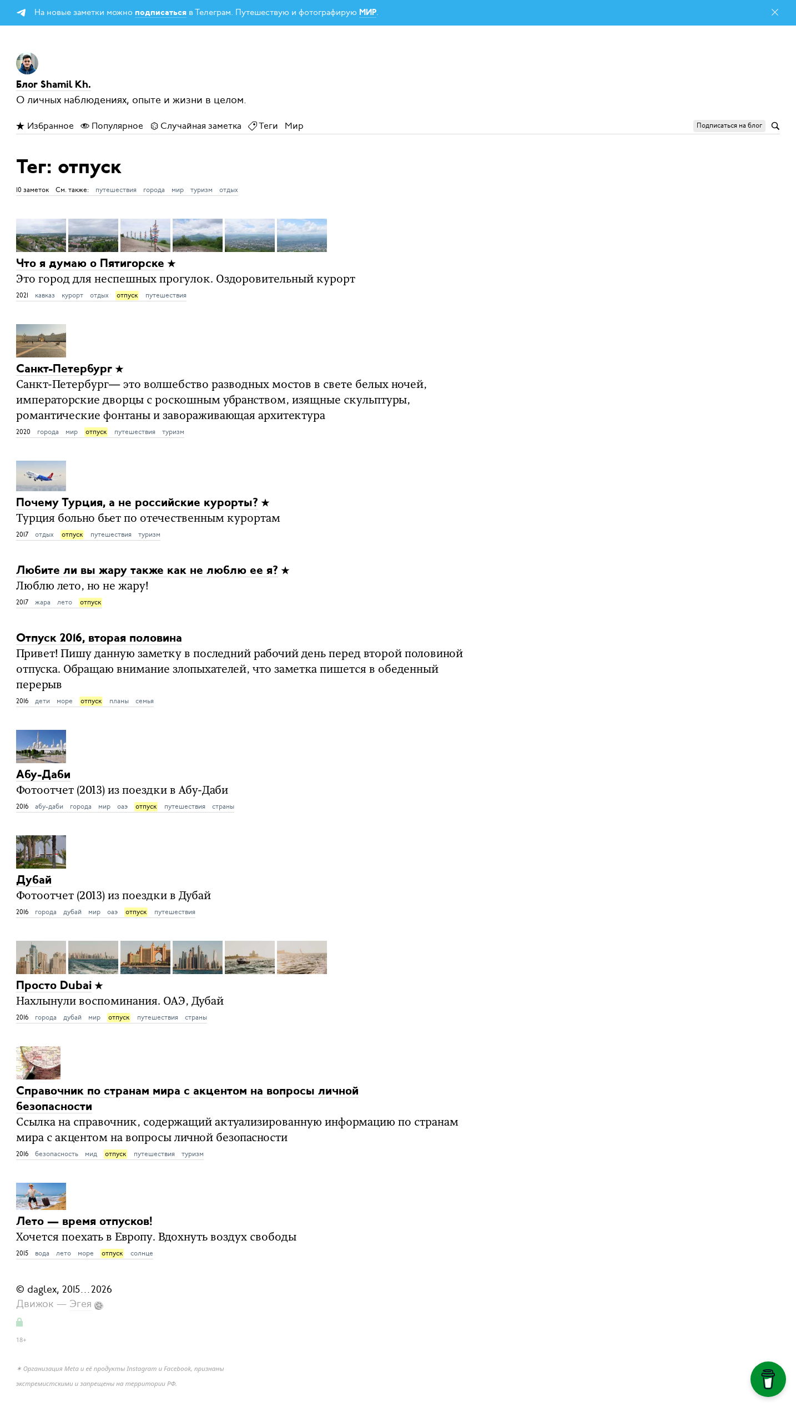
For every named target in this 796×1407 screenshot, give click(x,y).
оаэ (122, 806)
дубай (72, 911)
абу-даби (49, 806)
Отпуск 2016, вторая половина (99, 638)
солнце (141, 1253)
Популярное (111, 126)
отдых (228, 189)
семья (144, 701)
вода (42, 1253)
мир (178, 189)
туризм (201, 189)
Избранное (45, 126)
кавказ (45, 295)
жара (43, 602)
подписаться (161, 13)
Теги (263, 126)
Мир (294, 126)
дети (42, 701)
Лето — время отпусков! (84, 1222)
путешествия (116, 189)
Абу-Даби (43, 775)
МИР (367, 13)
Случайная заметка (195, 126)
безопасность (56, 1153)
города (154, 189)
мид (91, 1153)
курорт (72, 295)
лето (64, 602)
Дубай (34, 880)
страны (223, 806)
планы (119, 701)
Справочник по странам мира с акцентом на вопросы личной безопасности (187, 1099)
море (65, 701)
